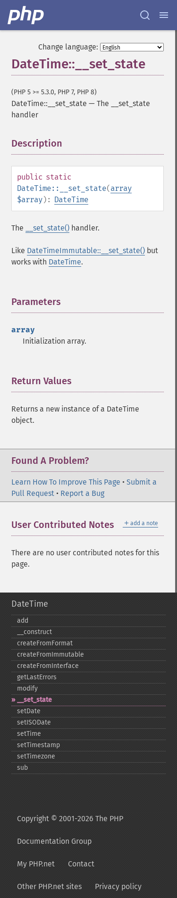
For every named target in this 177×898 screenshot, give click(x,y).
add (22, 621)
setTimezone (36, 756)
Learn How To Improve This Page (65, 482)
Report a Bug (82, 493)
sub (22, 768)
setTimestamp (38, 745)
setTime (29, 734)
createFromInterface (48, 666)
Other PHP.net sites (49, 886)
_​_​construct (34, 632)
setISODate (34, 722)
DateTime (71, 199)
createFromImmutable (50, 655)
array (121, 188)
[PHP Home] (26, 15)
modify (27, 688)
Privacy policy (118, 886)
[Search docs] (144, 15)
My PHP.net (36, 863)
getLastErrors (37, 677)
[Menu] (163, 15)
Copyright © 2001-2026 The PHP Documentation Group (70, 830)
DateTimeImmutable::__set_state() (86, 250)
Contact (81, 863)
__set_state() (47, 227)
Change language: (68, 46)
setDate (29, 711)
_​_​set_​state (34, 700)
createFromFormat (45, 643)
